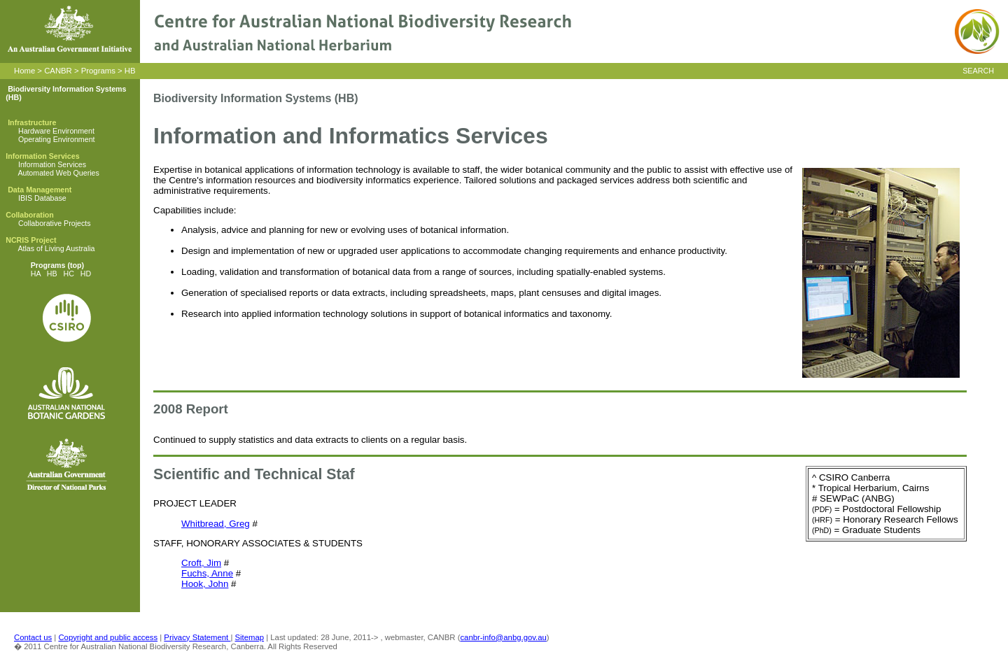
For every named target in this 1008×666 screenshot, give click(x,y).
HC (69, 273)
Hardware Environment (56, 131)
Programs (98, 70)
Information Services (52, 164)
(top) (74, 265)
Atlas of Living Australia (56, 248)
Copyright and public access (108, 637)
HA (36, 273)
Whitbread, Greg (215, 523)
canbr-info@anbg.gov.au (503, 637)
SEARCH (978, 70)
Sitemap (250, 637)
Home (24, 70)
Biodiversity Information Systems (67, 89)
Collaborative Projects (54, 223)
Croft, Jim (201, 563)
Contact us (33, 637)
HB (130, 70)
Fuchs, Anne (207, 573)
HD (85, 273)
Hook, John (204, 584)
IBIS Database (42, 198)
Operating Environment (56, 139)
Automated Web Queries (58, 173)
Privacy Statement (197, 637)
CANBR (58, 70)
